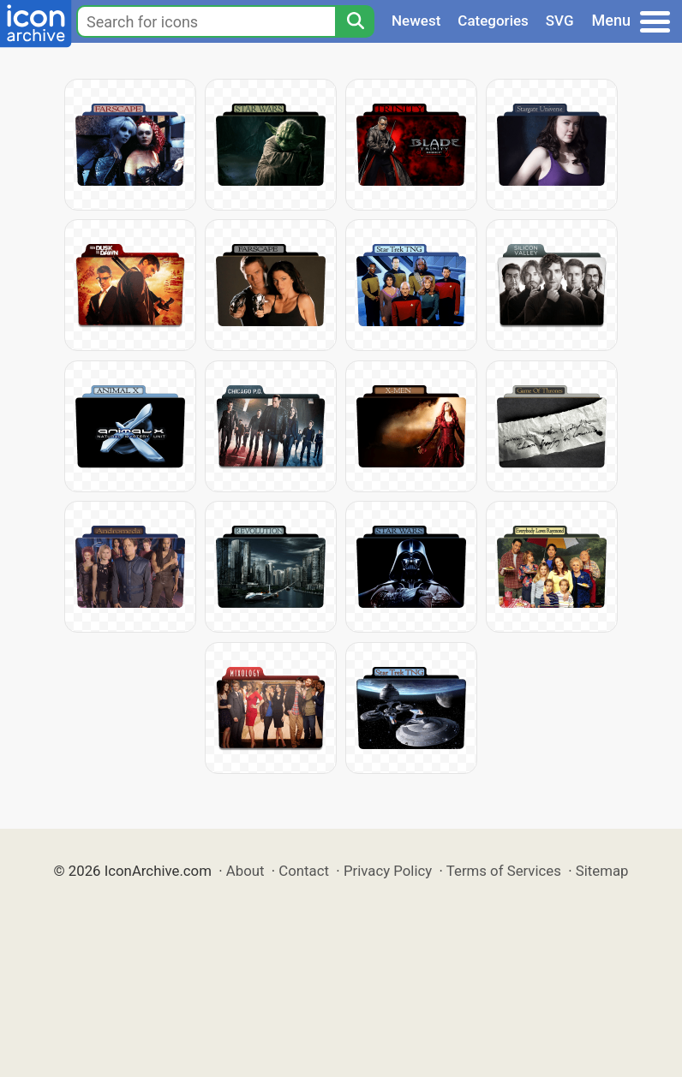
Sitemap (602, 870)
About (245, 870)
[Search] (354, 21)
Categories (493, 20)
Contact (303, 870)
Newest (416, 20)
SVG (560, 20)
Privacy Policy (388, 870)
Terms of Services (503, 870)
